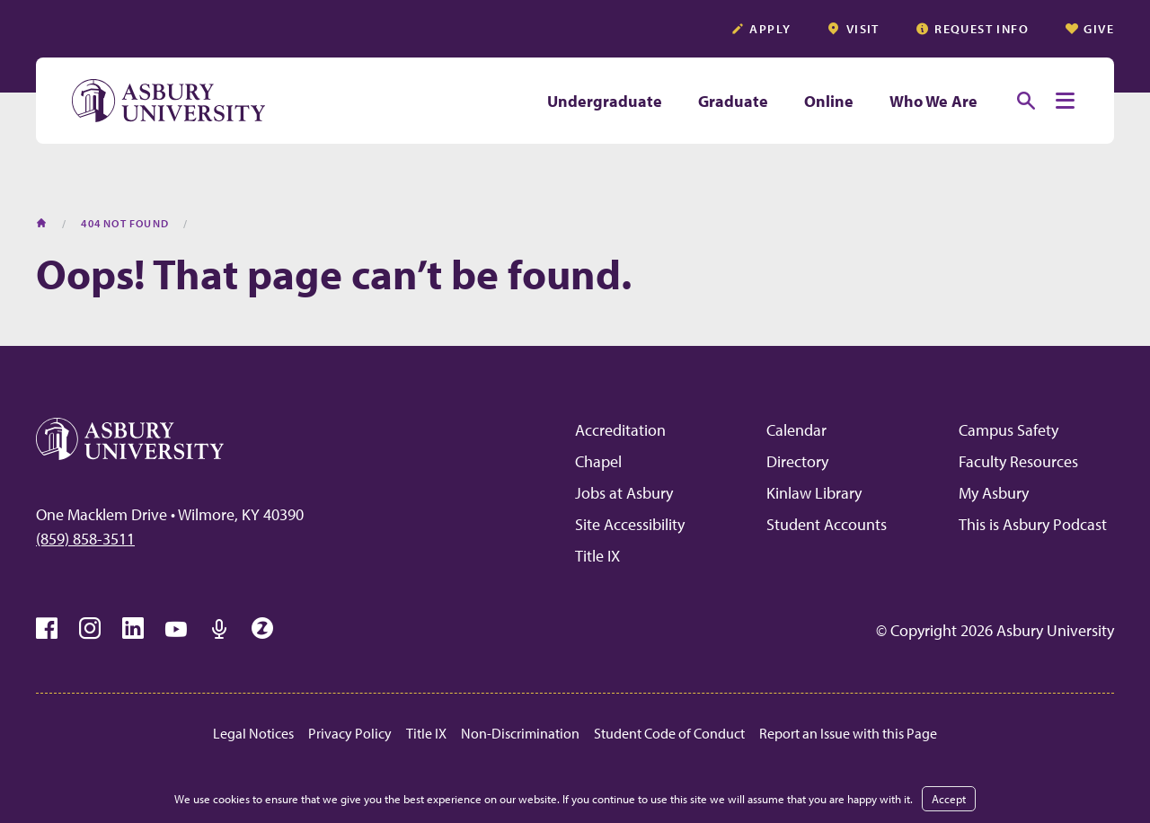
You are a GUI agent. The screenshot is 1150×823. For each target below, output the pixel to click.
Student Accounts (826, 524)
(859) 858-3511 (85, 538)
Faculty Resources (1018, 461)
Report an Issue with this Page (848, 733)
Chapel (598, 461)
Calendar (796, 430)
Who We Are (933, 101)
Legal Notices (253, 733)
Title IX (597, 555)
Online (829, 101)
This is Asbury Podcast (1033, 524)
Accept (949, 799)
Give (1089, 29)
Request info (972, 29)
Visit (853, 29)
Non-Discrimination (520, 733)
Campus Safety (1008, 430)
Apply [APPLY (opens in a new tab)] (760, 29)
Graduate (733, 101)
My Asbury (994, 492)
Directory (797, 461)
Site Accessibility (630, 524)
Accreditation (620, 430)
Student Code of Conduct (669, 733)
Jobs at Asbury (624, 492)
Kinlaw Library (814, 492)
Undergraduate (604, 101)
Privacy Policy (350, 733)
